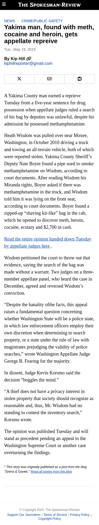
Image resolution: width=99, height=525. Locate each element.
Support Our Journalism (23, 515)
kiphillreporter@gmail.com (28, 63)
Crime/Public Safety (42, 21)
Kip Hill (21, 58)
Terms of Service (55, 515)
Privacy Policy (80, 515)
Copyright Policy (49, 519)
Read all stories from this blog (51, 471)
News (9, 21)
